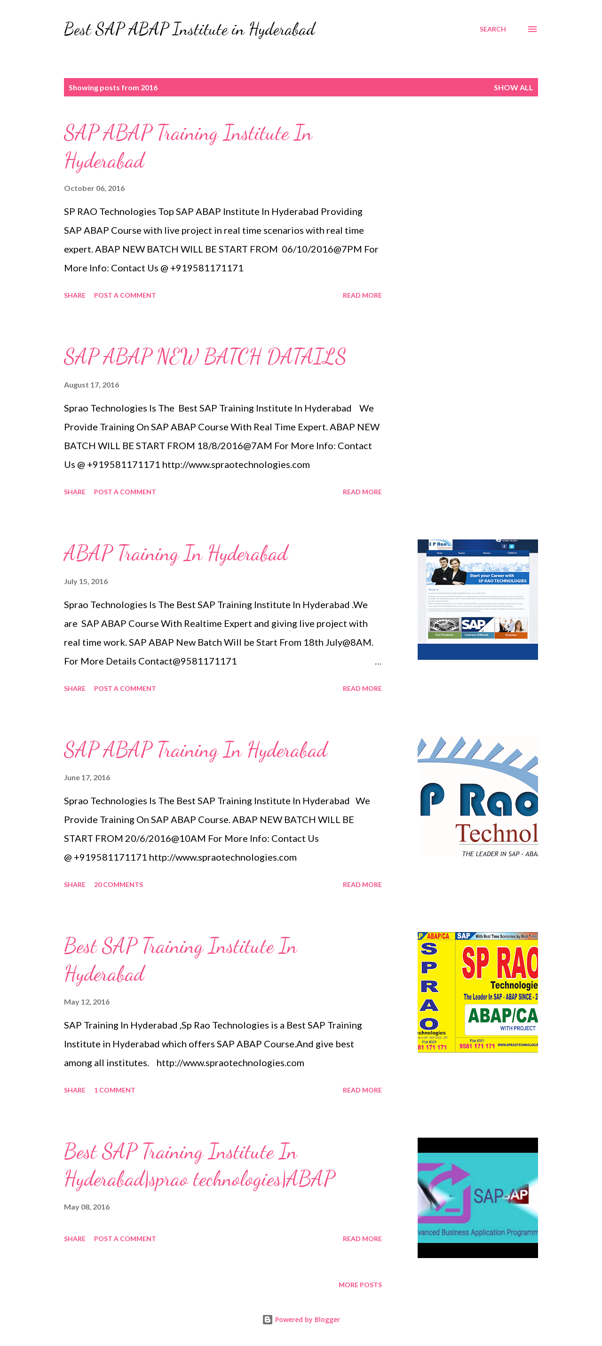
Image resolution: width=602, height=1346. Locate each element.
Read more (362, 295)
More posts (360, 1285)
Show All (513, 87)
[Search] (493, 29)
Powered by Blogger (301, 1319)
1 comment (114, 1090)
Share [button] (75, 295)
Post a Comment (125, 295)
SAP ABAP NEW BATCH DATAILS (205, 356)
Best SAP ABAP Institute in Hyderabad (189, 29)
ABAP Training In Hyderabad (175, 553)
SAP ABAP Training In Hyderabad (195, 749)
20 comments (118, 884)
